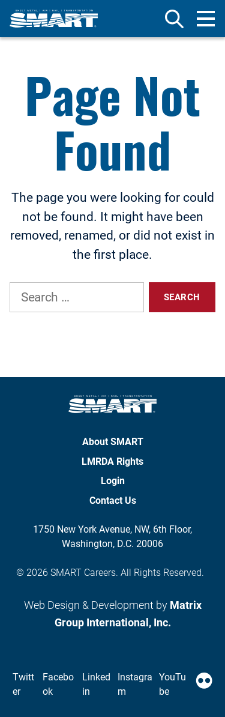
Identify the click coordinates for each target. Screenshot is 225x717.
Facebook (58, 684)
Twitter (23, 684)
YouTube (172, 684)
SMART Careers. (84, 572)
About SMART (112, 441)
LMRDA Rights (112, 461)
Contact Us (112, 500)
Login (113, 480)
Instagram (135, 684)
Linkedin (96, 684)
